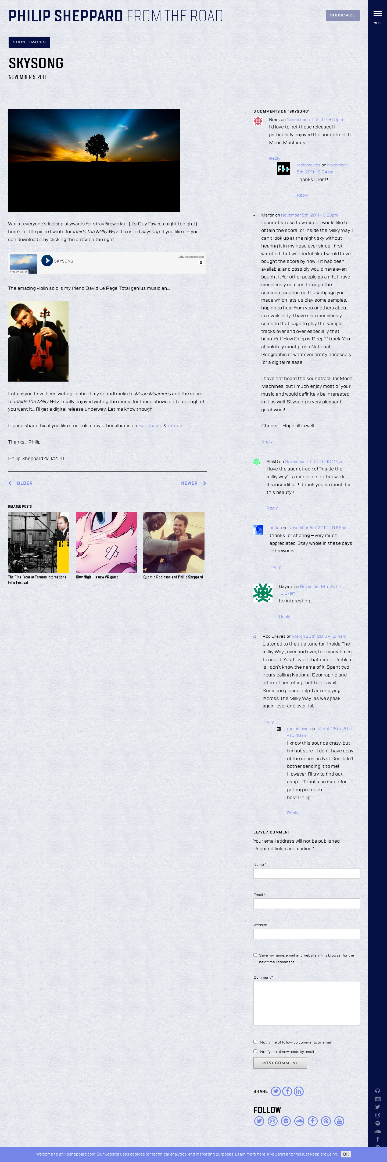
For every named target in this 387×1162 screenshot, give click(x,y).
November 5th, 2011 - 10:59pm (317, 528)
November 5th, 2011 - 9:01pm (314, 120)
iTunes (175, 425)
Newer (194, 483)
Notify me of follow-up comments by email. (296, 1042)
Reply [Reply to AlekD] (272, 508)
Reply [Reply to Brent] (274, 158)
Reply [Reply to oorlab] (275, 567)
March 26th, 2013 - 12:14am (319, 636)
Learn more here (250, 1154)
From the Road (175, 17)
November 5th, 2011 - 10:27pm (314, 462)
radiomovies (309, 165)
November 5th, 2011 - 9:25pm (309, 215)
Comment (263, 977)
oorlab (276, 528)
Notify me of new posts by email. (287, 1052)
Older (25, 483)
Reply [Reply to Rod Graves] (268, 722)
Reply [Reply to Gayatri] (284, 617)
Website (260, 925)
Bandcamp (150, 425)
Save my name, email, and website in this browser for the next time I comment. (306, 959)
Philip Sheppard (65, 17)
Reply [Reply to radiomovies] (302, 195)
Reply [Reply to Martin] (267, 442)
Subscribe (343, 15)
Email (259, 895)
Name (259, 865)
